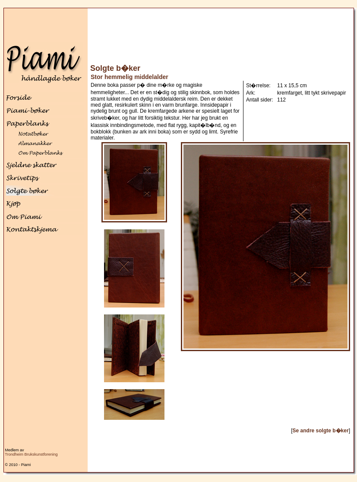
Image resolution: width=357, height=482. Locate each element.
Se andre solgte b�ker (321, 431)
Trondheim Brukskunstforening (31, 454)
